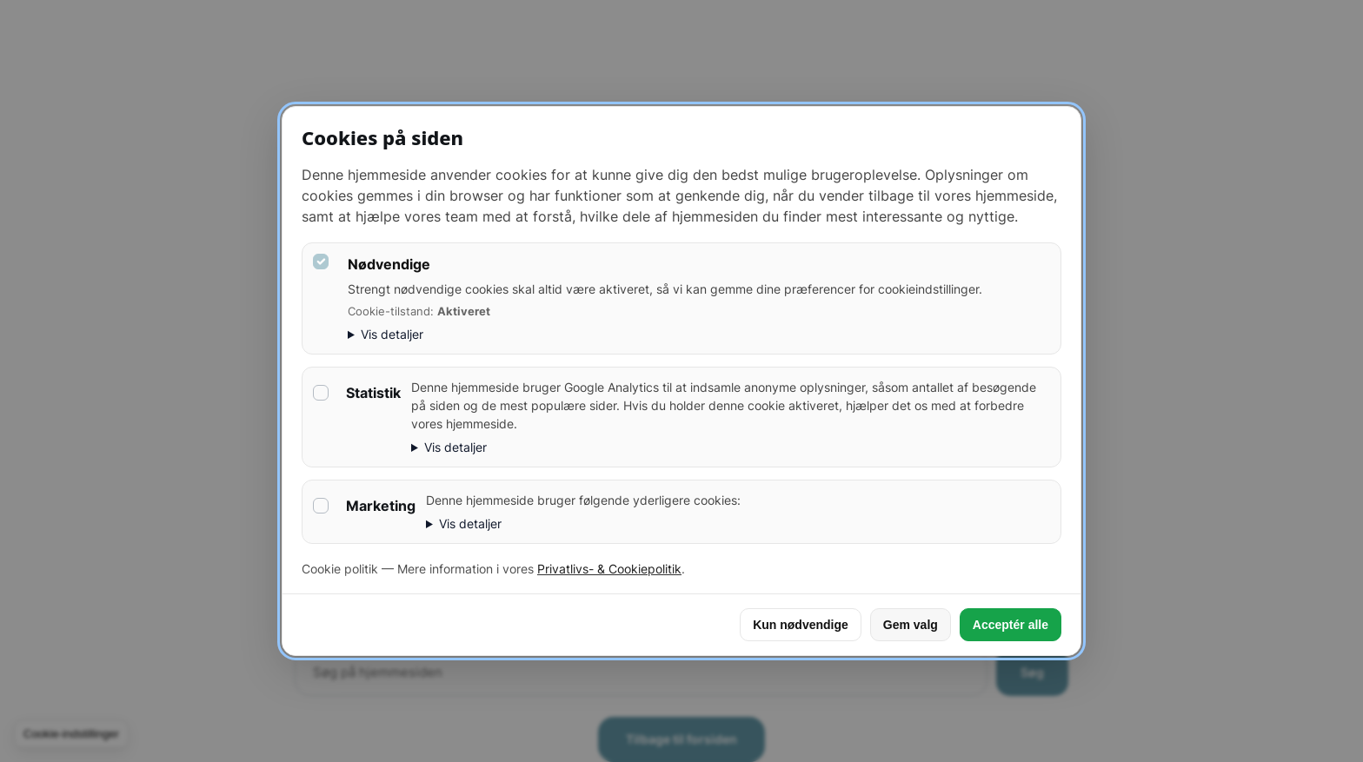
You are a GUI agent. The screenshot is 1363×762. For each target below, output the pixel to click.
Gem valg (910, 625)
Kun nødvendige (800, 625)
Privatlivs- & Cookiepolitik (609, 568)
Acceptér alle (1010, 625)
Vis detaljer (392, 334)
